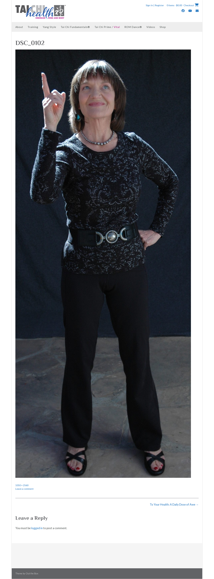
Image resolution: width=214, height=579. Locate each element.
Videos (150, 26)
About (19, 26)
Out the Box (32, 573)
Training (33, 26)
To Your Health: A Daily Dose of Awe (174, 504)
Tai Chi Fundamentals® (75, 26)
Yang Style (49, 26)
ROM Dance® (133, 26)
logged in (37, 528)
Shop (163, 26)
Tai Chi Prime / (107, 26)
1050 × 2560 (21, 485)
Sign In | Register (155, 5)
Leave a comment (24, 488)
